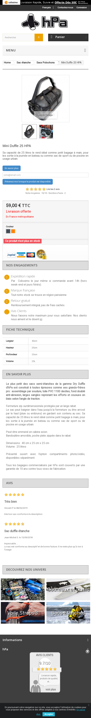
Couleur (10, 226)
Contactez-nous (65, 7)
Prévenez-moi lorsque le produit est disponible (28, 181)
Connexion (81, 7)
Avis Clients (44, 655)
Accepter (48, 714)
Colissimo (24, 280)
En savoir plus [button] (11, 168)
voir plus (51, 689)
